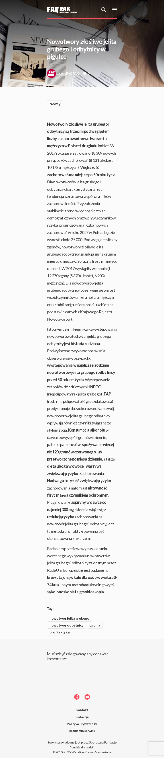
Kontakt (82, 710)
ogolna (94, 625)
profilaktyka (59, 632)
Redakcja (82, 717)
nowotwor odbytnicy (66, 625)
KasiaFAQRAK (63, 75)
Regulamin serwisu (82, 731)
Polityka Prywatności (82, 724)
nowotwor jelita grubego (69, 618)
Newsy (55, 104)
